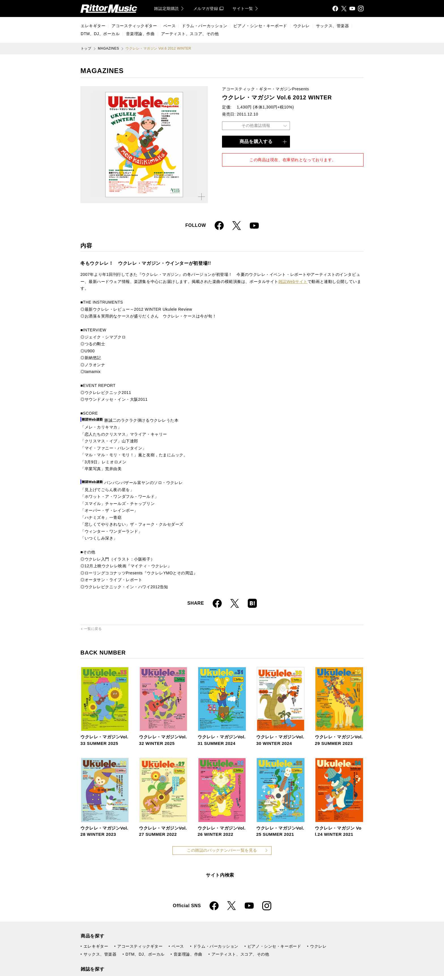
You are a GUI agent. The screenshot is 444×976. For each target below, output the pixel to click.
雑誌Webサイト (293, 281)
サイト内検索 (220, 875)
